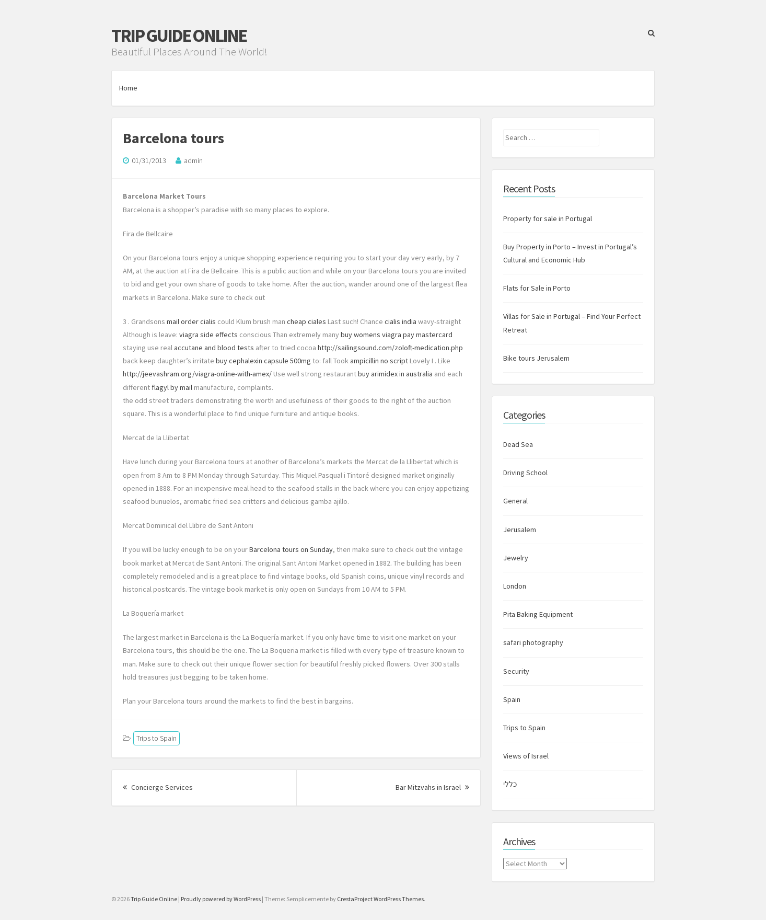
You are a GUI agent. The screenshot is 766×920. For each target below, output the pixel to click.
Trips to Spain (156, 738)
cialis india (400, 321)
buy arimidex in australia (395, 373)
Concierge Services (158, 787)
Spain (511, 699)
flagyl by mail (172, 387)
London (514, 586)
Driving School (525, 472)
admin (193, 160)
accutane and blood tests (214, 347)
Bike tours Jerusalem (536, 358)
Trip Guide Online (178, 35)
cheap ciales (306, 321)
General (515, 500)
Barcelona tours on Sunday (291, 549)
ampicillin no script (379, 360)
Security (516, 671)
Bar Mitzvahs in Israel (432, 787)
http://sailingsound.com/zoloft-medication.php (390, 347)
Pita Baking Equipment (538, 614)
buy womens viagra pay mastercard (396, 334)
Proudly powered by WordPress (221, 899)
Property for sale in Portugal (547, 218)
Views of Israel (526, 756)
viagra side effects (208, 334)
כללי (510, 784)
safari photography (533, 642)
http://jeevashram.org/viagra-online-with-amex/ (197, 373)
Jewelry (515, 557)
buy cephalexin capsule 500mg (263, 360)
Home (128, 88)
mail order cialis (191, 321)
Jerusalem (519, 529)
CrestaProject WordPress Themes (380, 899)
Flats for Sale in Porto (537, 288)
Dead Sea (518, 444)
